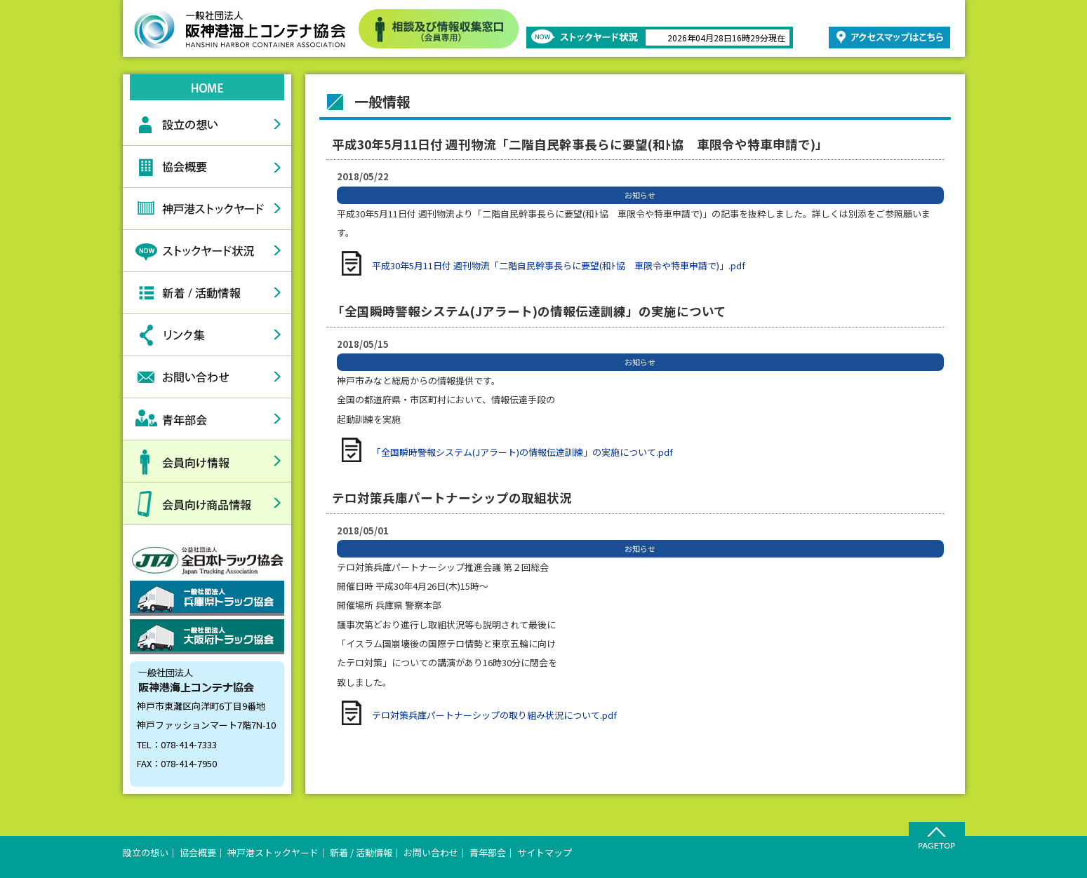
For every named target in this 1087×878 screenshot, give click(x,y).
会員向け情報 (207, 461)
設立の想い (207, 125)
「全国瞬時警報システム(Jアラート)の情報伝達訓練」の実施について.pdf (522, 452)
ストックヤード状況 (207, 251)
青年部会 (207, 419)
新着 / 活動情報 (361, 852)
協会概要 (207, 167)
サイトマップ (544, 852)
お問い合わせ (207, 377)
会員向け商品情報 (207, 503)
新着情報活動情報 (207, 293)
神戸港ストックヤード (207, 209)
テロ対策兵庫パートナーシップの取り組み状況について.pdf (494, 715)
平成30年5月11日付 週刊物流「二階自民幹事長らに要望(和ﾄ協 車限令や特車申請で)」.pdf (558, 265)
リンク (207, 335)
